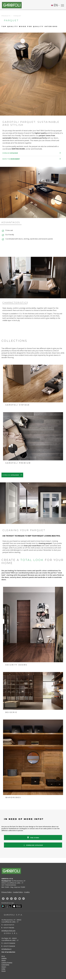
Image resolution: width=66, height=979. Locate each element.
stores (33, 837)
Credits (27, 892)
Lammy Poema (6, 962)
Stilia (3, 969)
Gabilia (3, 958)
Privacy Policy (6, 892)
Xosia (3, 971)
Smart (3, 967)
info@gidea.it (6, 949)
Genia (3, 960)
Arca (3, 956)
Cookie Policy (18, 892)
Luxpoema (5, 965)
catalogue (33, 845)
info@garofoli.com (8, 931)
